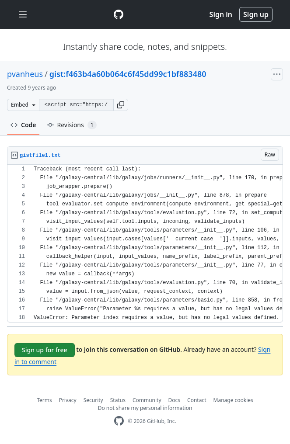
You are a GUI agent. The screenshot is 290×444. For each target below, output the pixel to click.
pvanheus (25, 74)
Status (118, 400)
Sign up (256, 14)
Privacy (68, 400)
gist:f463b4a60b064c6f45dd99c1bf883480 (127, 74)
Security (93, 400)
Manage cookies (233, 400)
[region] (145, 244)
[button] (120, 105)
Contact (196, 400)
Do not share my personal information (145, 408)
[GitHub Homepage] (119, 421)
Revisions (72, 125)
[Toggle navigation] (22, 14)
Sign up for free (44, 350)
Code (23, 125)
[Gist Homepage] (118, 14)
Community (147, 400)
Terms (44, 400)
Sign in (221, 14)
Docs (174, 400)
